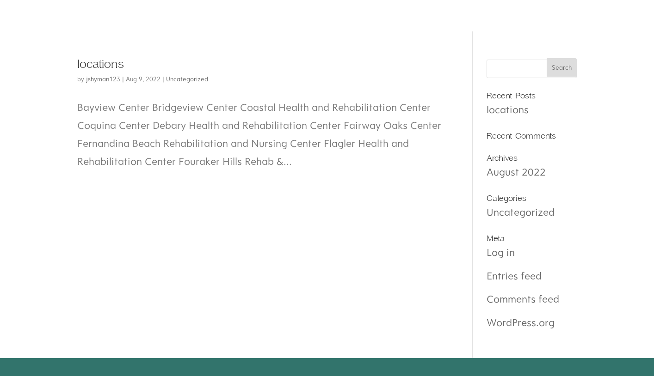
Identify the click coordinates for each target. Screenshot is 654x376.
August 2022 (516, 171)
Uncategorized (187, 79)
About (106, 15)
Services (171, 15)
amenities (246, 15)
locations (100, 64)
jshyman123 (103, 79)
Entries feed (514, 275)
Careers (318, 15)
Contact (388, 15)
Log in (501, 252)
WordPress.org (521, 322)
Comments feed (523, 298)
